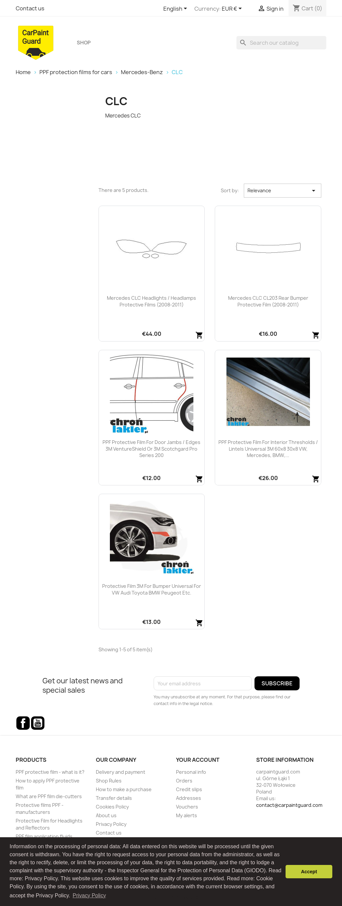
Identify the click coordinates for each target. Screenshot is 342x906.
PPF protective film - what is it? (50, 772)
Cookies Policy (112, 807)
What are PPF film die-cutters (49, 796)
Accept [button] (309, 871)
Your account (197, 759)
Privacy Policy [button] (89, 895)
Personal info (191, 772)
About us (106, 815)
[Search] (281, 42)
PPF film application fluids (44, 836)
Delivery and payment (120, 772)
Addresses (188, 798)
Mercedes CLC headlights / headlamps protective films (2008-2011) (151, 301)
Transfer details (114, 798)
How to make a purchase (124, 789)
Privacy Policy (111, 824)
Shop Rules (109, 780)
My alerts (186, 815)
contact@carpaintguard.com (289, 805)
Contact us (30, 8)
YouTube (37, 723)
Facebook (23, 723)
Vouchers (187, 807)
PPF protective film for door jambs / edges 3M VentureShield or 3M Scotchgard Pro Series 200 (151, 449)
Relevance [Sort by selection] (282, 191)
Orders (184, 780)
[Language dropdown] (176, 9)
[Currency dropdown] (233, 9)
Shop (84, 42)
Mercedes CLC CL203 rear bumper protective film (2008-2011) (268, 301)
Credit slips (189, 789)
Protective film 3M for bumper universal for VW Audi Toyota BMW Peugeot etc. (151, 589)
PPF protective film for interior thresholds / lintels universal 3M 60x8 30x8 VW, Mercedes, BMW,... (268, 449)
